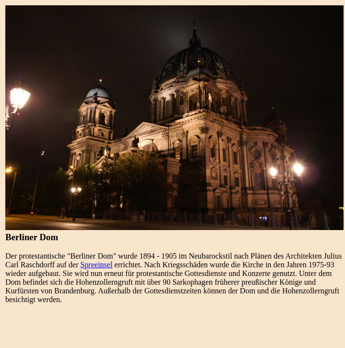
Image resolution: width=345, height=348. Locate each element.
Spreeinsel (96, 265)
